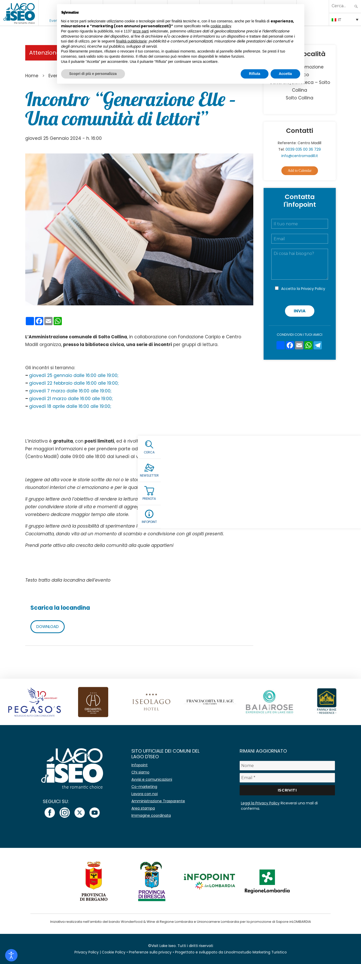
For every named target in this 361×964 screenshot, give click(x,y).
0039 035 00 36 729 (303, 149)
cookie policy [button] (221, 26)
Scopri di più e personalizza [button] (93, 74)
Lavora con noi (144, 793)
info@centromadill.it (204, 456)
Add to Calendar (300, 171)
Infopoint (139, 765)
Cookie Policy (113, 952)
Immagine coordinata (151, 815)
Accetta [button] (285, 74)
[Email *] (287, 777)
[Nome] (287, 765)
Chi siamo (140, 772)
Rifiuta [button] (254, 74)
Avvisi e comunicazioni (151, 779)
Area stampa (143, 808)
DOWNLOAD (48, 627)
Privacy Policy (313, 288)
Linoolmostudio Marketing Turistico (255, 952)
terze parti (141, 31)
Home (31, 76)
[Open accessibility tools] (11, 955)
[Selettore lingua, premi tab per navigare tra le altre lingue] (345, 19)
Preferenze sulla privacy (150, 952)
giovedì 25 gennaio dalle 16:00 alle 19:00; (74, 375)
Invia (300, 311)
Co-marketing (144, 786)
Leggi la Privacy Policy (260, 803)
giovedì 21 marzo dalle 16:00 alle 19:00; (71, 398)
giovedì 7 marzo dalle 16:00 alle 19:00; (70, 391)
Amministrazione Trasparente (158, 801)
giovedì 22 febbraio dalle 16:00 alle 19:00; (74, 383)
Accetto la (303, 288)
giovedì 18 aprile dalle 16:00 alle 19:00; (70, 406)
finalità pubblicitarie (131, 41)
